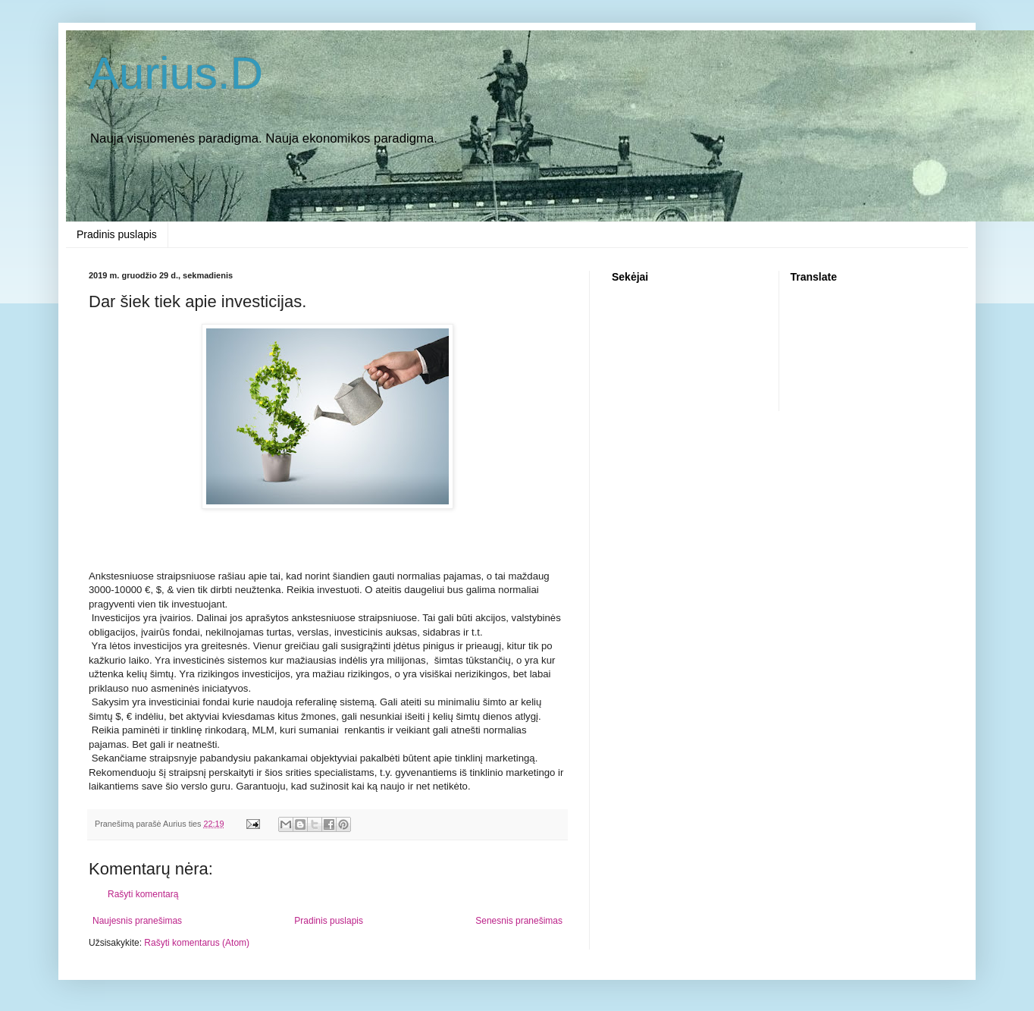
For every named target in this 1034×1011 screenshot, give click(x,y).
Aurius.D (176, 73)
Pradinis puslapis (117, 234)
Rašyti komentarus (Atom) (196, 942)
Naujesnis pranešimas (137, 920)
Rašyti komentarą (143, 894)
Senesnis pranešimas (518, 920)
